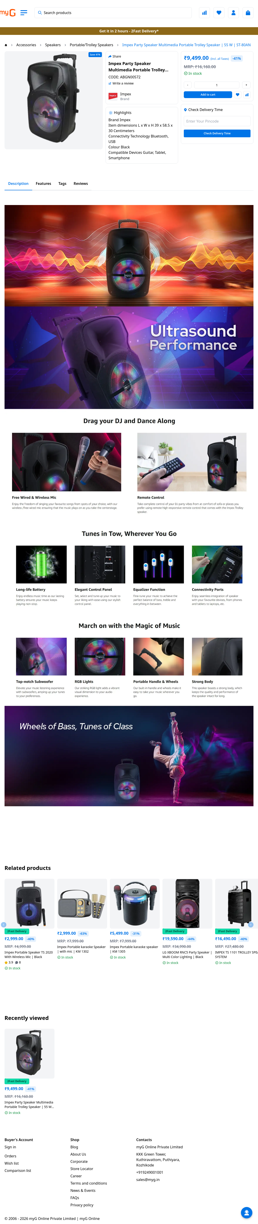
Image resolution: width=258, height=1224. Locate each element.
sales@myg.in (148, 1179)
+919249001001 (149, 1172)
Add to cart (208, 95)
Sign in (10, 1146)
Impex (125, 94)
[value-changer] (216, 85)
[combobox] (113, 12)
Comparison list (18, 1170)
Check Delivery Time (217, 133)
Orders (10, 1156)
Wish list (12, 1163)
